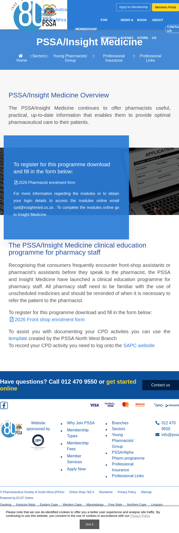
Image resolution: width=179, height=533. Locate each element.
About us (158, 29)
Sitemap (146, 492)
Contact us (160, 385)
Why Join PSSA (78, 423)
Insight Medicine (32, 215)
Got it (89, 524)
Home (21, 58)
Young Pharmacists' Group (70, 58)
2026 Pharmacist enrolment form (44, 182)
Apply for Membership (133, 7)
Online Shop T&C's (81, 492)
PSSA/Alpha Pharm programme (125, 455)
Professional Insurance (114, 58)
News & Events (127, 29)
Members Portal (165, 7)
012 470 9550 (79, 381)
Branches (117, 423)
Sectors (39, 56)
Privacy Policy (127, 492)
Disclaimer (106, 492)
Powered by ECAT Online (16, 498)
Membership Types (75, 433)
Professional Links (150, 58)
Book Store (143, 29)
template (18, 338)
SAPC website (139, 345)
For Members (109, 29)
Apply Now (73, 469)
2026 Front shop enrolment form (47, 319)
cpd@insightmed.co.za (34, 207)
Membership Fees (75, 446)
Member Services (71, 459)
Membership (86, 29)
